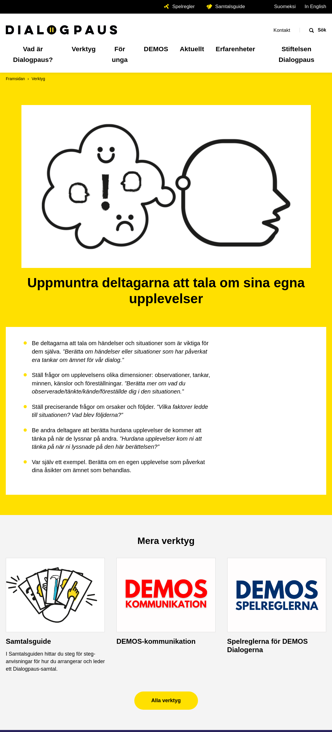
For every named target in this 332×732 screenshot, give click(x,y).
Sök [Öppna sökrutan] (321, 29)
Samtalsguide (28, 485)
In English (315, 6)
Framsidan (15, 78)
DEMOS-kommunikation (155, 485)
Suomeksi (285, 6)
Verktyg (38, 78)
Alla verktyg (166, 544)
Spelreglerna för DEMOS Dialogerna (267, 489)
